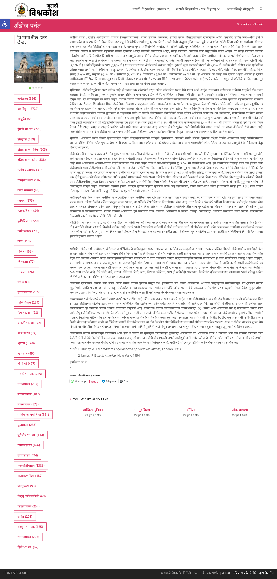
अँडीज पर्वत (258, 24)
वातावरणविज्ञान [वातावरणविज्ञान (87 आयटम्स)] (30, 475)
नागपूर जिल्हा (142, 410)
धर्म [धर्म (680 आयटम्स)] (23, 282)
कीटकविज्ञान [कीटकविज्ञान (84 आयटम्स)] (28, 210)
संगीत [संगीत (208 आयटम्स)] (25, 516)
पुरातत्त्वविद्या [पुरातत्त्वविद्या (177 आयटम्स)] (29, 292)
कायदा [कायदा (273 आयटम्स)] (26, 200)
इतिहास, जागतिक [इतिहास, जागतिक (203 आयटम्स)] (32, 149)
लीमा (19, 77)
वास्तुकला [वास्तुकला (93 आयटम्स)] (27, 486)
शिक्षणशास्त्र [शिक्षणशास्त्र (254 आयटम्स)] (28, 506)
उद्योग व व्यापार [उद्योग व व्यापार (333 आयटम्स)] (30, 170)
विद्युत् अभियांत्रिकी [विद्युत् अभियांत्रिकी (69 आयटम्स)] (32, 496)
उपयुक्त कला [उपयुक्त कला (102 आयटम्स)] (29, 180)
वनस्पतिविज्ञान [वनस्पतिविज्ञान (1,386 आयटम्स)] (31, 465)
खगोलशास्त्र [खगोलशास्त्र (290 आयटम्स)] (28, 231)
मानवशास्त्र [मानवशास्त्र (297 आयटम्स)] (28, 384)
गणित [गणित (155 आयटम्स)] (25, 251)
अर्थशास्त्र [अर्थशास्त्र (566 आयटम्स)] (27, 98)
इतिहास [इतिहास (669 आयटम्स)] (26, 139)
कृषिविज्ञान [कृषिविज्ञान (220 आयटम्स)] (28, 221)
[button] (5, 24)
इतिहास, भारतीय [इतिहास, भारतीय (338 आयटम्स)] (32, 159)
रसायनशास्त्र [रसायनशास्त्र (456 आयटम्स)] (29, 445)
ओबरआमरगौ (240, 410)
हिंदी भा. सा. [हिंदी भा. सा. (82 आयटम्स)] (28, 547)
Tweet (93, 381)
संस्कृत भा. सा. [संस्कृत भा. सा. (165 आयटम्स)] (30, 526)
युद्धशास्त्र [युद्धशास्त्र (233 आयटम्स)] (27, 424)
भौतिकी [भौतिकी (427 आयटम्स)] (26, 363)
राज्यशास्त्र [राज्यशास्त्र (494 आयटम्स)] (28, 455)
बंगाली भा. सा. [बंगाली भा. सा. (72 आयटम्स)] (29, 322)
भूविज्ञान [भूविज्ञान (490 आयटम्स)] (26, 353)
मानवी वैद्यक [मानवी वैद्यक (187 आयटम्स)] (29, 394)
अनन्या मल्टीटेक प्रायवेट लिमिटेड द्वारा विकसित (248, 573)
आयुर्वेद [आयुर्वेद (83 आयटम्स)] (25, 119)
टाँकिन (191, 410)
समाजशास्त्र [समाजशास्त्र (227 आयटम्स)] (28, 537)
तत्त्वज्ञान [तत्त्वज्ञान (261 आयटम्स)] (26, 271)
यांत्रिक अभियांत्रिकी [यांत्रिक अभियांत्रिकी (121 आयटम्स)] (33, 414)
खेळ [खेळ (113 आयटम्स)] (24, 241)
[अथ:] (238, 24)
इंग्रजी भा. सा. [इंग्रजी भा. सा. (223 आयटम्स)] (29, 129)
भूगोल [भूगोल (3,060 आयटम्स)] (26, 343)
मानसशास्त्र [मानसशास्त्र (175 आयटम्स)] (28, 404)
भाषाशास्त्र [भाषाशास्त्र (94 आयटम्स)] (27, 333)
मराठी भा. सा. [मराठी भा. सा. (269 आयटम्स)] (30, 373)
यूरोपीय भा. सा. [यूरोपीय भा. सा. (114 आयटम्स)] (31, 435)
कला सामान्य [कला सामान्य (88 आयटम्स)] (28, 190)
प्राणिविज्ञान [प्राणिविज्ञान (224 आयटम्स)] (28, 302)
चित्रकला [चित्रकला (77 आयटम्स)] (26, 261)
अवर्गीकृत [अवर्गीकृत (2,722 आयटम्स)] (28, 108)
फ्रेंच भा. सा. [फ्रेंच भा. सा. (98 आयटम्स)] (28, 312)
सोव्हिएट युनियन (93, 410)
